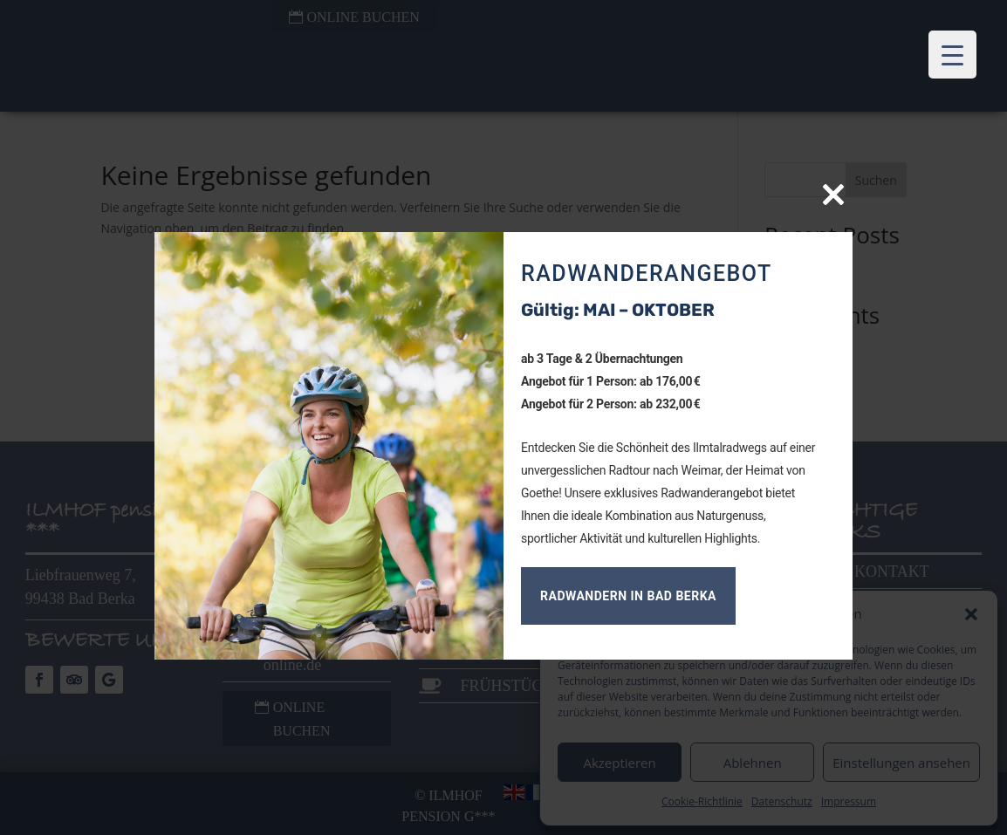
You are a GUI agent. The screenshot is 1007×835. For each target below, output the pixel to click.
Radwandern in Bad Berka (628, 596)
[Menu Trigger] (952, 55)
